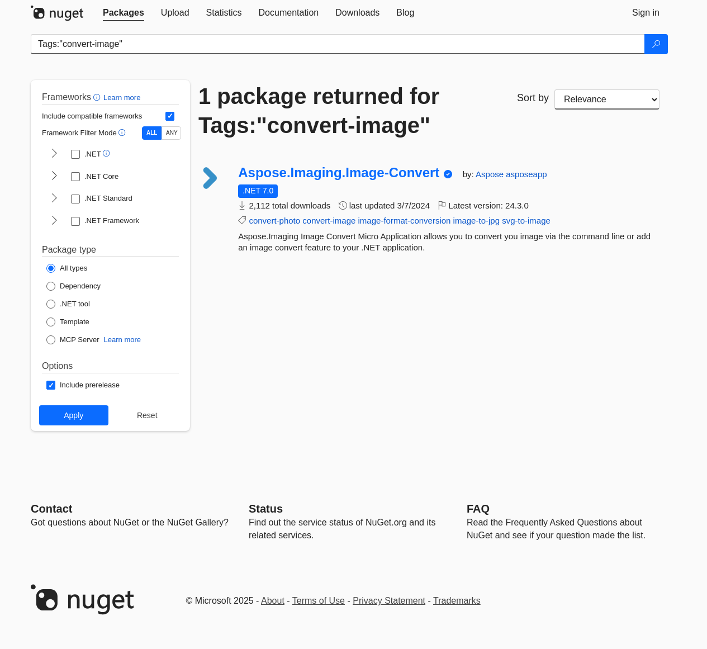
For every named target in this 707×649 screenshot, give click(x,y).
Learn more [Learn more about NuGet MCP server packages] (122, 339)
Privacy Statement (389, 600)
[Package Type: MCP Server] (73, 340)
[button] (98, 97)
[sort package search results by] (606, 99)
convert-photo (274, 220)
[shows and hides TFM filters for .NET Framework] (54, 221)
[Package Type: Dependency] (73, 286)
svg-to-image (526, 220)
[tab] (123, 13)
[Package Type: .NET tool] (68, 304)
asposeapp (526, 174)
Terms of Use (318, 600)
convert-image (328, 220)
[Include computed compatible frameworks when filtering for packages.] (170, 116)
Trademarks (457, 600)
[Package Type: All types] (67, 268)
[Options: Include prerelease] (83, 385)
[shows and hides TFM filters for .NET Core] (54, 176)
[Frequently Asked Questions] (478, 509)
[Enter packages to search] (338, 44)
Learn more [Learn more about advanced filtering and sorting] (121, 97)
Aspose (491, 174)
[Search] (656, 44)
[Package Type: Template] (68, 322)
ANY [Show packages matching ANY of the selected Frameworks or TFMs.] (172, 133)
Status (266, 509)
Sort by (533, 97)
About (272, 600)
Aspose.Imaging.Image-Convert (338, 173)
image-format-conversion (404, 220)
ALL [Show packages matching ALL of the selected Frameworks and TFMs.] (151, 133)
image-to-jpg (476, 220)
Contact (51, 509)
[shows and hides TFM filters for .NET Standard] (54, 199)
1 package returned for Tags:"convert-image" (318, 111)
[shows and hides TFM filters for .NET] (54, 154)
